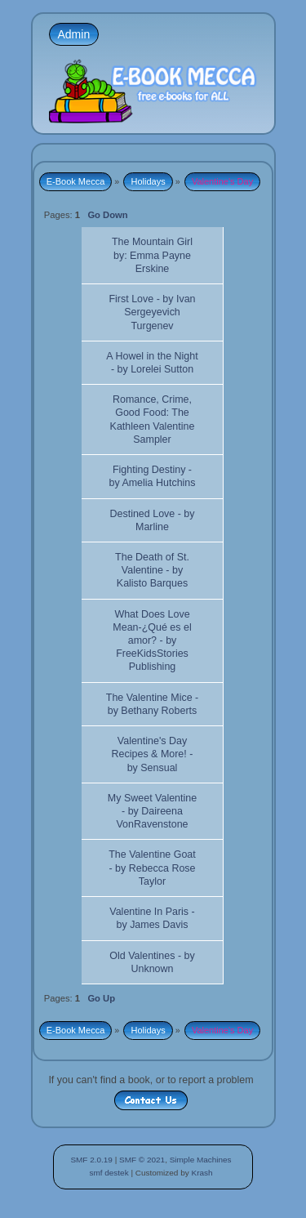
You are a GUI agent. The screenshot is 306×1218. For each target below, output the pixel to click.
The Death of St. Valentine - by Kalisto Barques (152, 570)
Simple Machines (201, 1159)
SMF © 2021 (142, 1159)
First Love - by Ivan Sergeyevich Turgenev (152, 312)
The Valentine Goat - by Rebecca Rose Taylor (152, 867)
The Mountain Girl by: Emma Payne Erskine (152, 255)
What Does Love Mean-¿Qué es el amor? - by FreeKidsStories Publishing (152, 641)
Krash (201, 1172)
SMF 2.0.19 (91, 1159)
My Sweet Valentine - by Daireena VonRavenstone (152, 811)
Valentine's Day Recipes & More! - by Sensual (152, 754)
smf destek (108, 1172)
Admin (74, 34)
